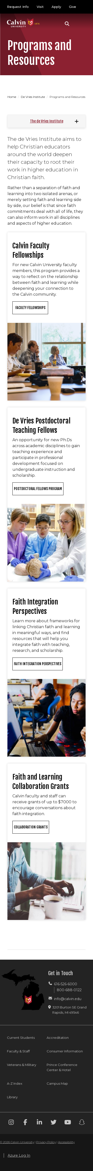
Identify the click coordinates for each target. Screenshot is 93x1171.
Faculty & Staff (18, 1051)
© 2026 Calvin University (17, 1142)
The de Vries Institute (46, 121)
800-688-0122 (69, 990)
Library (12, 1097)
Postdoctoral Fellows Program (38, 489)
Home (12, 97)
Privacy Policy (46, 1142)
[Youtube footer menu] (67, 1123)
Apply (56, 7)
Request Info (18, 7)
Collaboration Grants (31, 827)
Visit (40, 7)
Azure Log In (19, 1155)
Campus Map (57, 1083)
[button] (67, 23)
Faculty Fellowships (30, 308)
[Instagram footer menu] (11, 1123)
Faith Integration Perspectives (37, 664)
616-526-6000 (65, 984)
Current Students (21, 1038)
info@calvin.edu (67, 999)
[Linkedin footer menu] (39, 1123)
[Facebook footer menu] (25, 1123)
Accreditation (58, 1038)
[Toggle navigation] (80, 24)
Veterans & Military (21, 1065)
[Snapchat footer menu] (82, 1123)
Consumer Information (65, 1051)
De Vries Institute (33, 97)
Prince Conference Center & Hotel (62, 1067)
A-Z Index (14, 1083)
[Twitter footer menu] (53, 1123)
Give (72, 7)
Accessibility (66, 1142)
